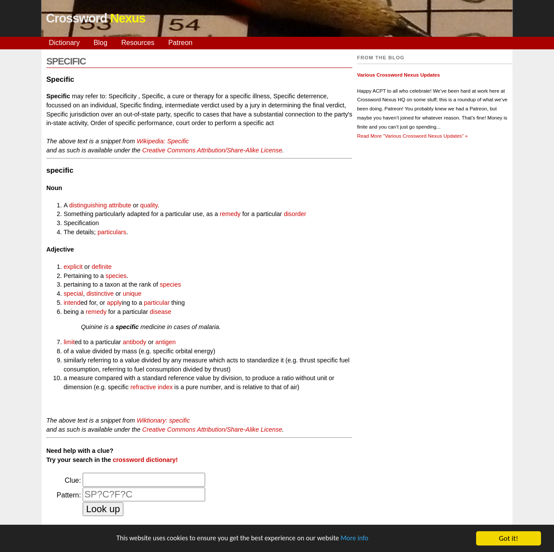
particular (157, 302)
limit (69, 342)
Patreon (180, 42)
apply (114, 302)
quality (149, 205)
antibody (134, 342)
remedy (230, 213)
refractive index (151, 387)
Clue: (73, 480)
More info (361, 538)
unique (132, 293)
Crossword (95, 18)
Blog (100, 42)
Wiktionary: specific (163, 420)
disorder (295, 213)
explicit (73, 266)
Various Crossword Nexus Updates (398, 74)
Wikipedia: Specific (163, 141)
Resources (137, 42)
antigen (165, 342)
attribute (120, 205)
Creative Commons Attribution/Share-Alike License (212, 150)
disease (160, 311)
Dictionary (64, 42)
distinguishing (88, 205)
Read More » (412, 136)
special (73, 293)
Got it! (508, 538)
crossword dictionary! (145, 459)
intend (72, 302)
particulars (111, 232)
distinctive (100, 293)
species (116, 275)
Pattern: (69, 495)
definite (102, 266)
